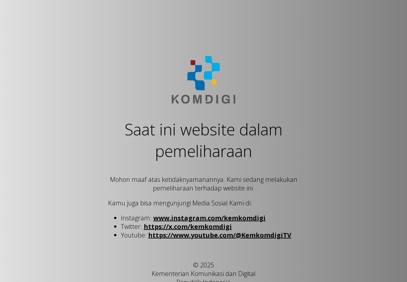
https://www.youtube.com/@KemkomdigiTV (219, 235)
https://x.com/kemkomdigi (188, 226)
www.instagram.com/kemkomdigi (209, 218)
